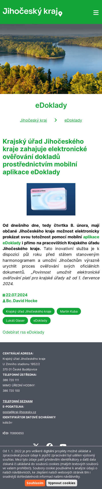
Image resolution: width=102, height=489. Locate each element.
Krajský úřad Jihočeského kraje (28, 311)
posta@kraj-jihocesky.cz (19, 412)
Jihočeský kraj (33, 120)
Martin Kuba (69, 311)
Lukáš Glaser (15, 320)
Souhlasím (35, 483)
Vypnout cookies (61, 483)
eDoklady (73, 120)
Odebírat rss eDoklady (23, 332)
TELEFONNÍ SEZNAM (18, 401)
